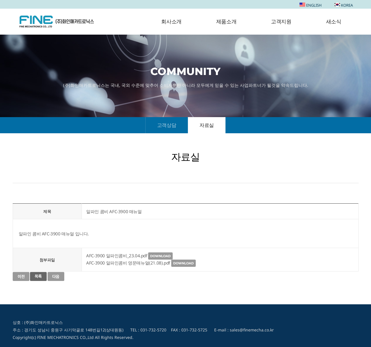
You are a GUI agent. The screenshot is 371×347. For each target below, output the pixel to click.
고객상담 (166, 125)
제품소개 (226, 21)
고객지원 (281, 21)
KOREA (343, 5)
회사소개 (171, 21)
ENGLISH (311, 5)
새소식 (333, 21)
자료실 (206, 125)
